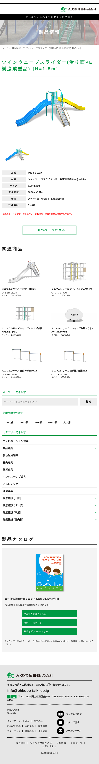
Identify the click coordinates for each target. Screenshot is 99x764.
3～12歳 (23, 422)
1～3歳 (9, 422)
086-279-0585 (64, 696)
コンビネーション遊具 (15, 441)
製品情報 (16, 48)
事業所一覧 (77, 743)
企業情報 (61, 743)
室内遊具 (8, 462)
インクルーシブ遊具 (14, 476)
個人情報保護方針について (49, 753)
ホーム (5, 48)
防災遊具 (8, 469)
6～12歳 (52, 422)
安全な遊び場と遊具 (41, 743)
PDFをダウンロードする (36, 631)
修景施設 (42, 731)
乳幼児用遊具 (10, 455)
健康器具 (29, 731)
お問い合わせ (49, 746)
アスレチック (10, 483)
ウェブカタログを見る (35, 614)
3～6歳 (38, 422)
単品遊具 (38, 721)
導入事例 (21, 743)
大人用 (67, 422)
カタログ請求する (32, 622)
